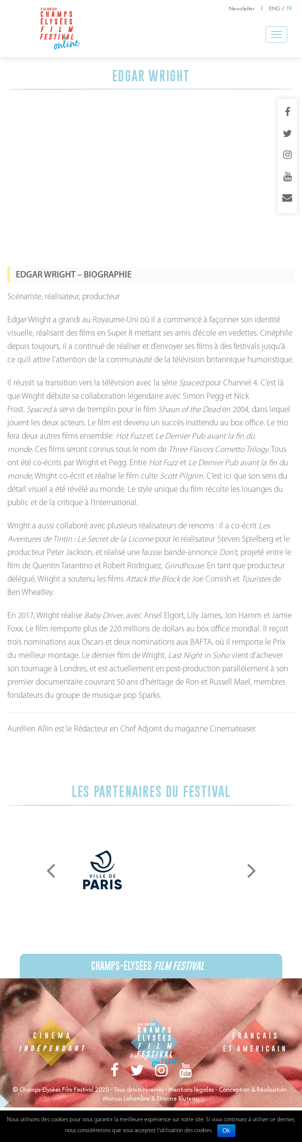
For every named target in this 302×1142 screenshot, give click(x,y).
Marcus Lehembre (126, 1098)
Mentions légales (191, 1089)
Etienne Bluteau (178, 1098)
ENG (274, 8)
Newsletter (242, 8)
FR (289, 8)
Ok (226, 1130)
